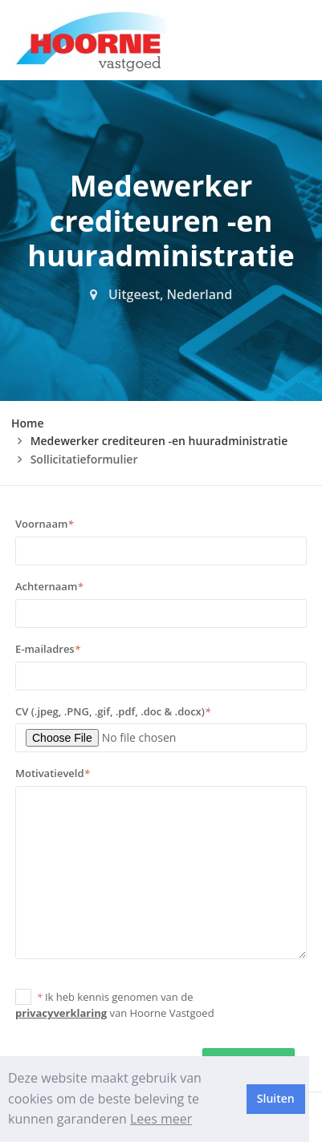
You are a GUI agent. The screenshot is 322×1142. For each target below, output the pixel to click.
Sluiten (276, 1098)
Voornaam (44, 523)
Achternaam (49, 586)
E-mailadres (47, 649)
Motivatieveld (52, 773)
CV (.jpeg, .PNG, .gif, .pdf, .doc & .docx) (112, 711)
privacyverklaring (61, 1013)
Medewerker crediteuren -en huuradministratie (159, 440)
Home (27, 423)
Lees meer (161, 1119)
